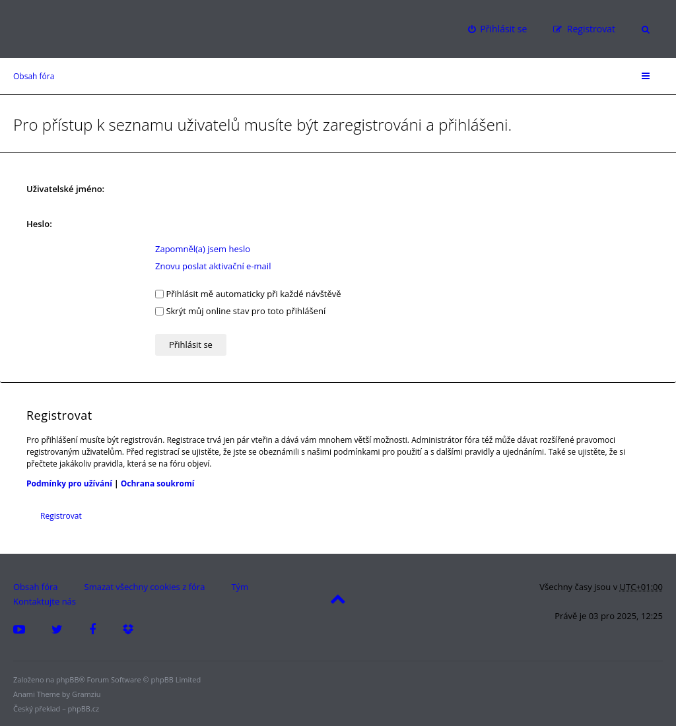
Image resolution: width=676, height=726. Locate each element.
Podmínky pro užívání (69, 483)
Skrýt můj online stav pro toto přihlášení (240, 311)
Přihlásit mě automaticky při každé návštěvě (248, 294)
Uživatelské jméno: (65, 189)
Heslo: (39, 224)
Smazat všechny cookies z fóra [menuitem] (144, 587)
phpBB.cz (84, 708)
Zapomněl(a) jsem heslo (202, 249)
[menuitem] (497, 29)
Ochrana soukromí (158, 483)
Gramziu (86, 694)
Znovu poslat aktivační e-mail (213, 266)
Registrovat (61, 515)
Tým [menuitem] (239, 587)
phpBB (67, 679)
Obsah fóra (33, 76)
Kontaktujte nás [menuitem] (44, 601)
